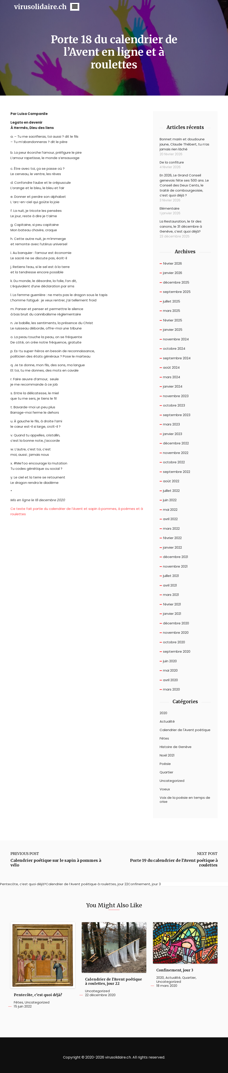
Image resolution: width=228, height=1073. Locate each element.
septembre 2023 (176, 415)
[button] (74, 7)
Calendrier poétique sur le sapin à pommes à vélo (55, 863)
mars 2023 (171, 424)
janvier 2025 (172, 329)
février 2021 (172, 604)
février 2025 (172, 320)
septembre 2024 (177, 358)
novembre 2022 (175, 452)
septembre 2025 (177, 291)
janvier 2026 (172, 272)
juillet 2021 (171, 575)
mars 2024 (171, 377)
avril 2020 (170, 680)
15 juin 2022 (23, 1006)
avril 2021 (170, 585)
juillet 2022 (171, 490)
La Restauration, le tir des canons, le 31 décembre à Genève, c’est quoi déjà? (181, 226)
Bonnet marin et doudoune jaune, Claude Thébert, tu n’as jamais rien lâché (184, 144)
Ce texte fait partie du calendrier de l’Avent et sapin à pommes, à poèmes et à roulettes (76, 511)
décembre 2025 (176, 282)
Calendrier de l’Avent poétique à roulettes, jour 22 (113, 981)
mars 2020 (171, 689)
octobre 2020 (174, 642)
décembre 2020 (176, 623)
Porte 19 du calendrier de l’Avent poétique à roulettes (174, 863)
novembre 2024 (176, 339)
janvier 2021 (172, 613)
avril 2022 (170, 519)
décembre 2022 (176, 443)
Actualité (167, 721)
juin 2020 (170, 661)
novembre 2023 (176, 396)
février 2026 (172, 263)
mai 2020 (170, 670)
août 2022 (171, 481)
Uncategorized (172, 781)
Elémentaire (169, 208)
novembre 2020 (176, 632)
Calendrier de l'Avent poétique (185, 730)
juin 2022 (170, 500)
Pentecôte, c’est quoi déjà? (38, 995)
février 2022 (172, 537)
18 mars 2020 (166, 986)
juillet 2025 (171, 301)
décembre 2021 (175, 556)
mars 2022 (171, 528)
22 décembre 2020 (100, 995)
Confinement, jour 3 (174, 970)
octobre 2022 (174, 462)
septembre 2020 (176, 651)
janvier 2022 (172, 547)
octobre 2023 (174, 405)
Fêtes (164, 738)
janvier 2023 (172, 433)
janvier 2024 (172, 386)
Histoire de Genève (175, 747)
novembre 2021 (175, 566)
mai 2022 (170, 509)
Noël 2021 (167, 755)
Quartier (166, 772)
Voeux (165, 789)
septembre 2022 (176, 471)
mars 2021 (171, 594)
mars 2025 (171, 310)
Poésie (165, 764)
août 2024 (171, 367)
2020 (163, 713)
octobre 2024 (174, 348)
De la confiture (172, 162)
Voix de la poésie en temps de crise (185, 800)
